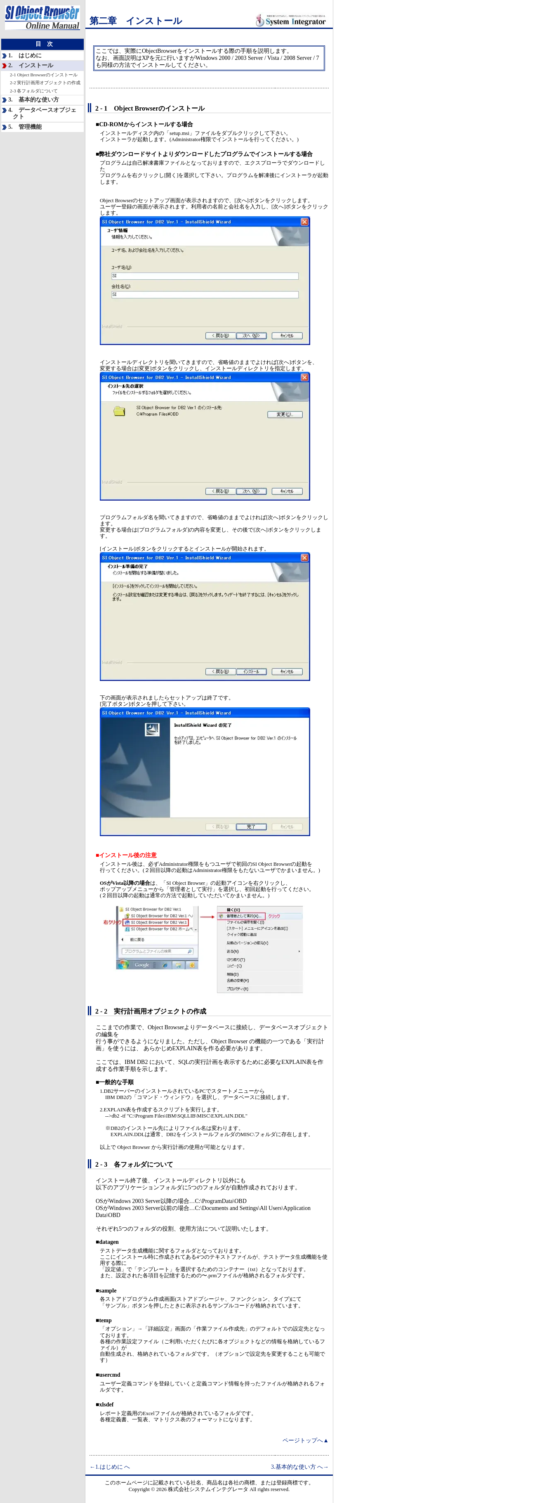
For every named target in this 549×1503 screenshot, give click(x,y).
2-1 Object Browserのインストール (44, 74)
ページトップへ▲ (306, 1440)
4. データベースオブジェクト (42, 113)
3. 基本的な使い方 (33, 100)
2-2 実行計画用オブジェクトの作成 (45, 82)
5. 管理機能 (25, 127)
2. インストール (30, 65)
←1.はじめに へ (110, 1467)
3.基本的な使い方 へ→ (300, 1467)
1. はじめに (25, 55)
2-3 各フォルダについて (34, 90)
